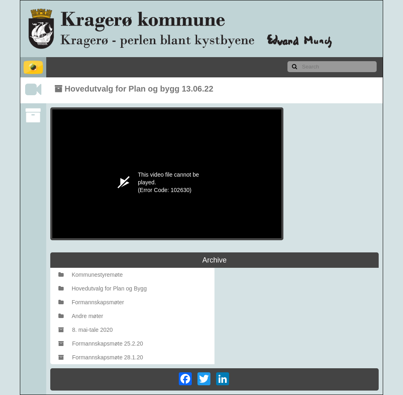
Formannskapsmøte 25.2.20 (100, 343)
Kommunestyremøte (90, 274)
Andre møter (80, 316)
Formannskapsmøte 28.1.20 (100, 357)
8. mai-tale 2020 (85, 330)
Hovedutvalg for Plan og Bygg (102, 288)
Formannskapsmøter (91, 302)
